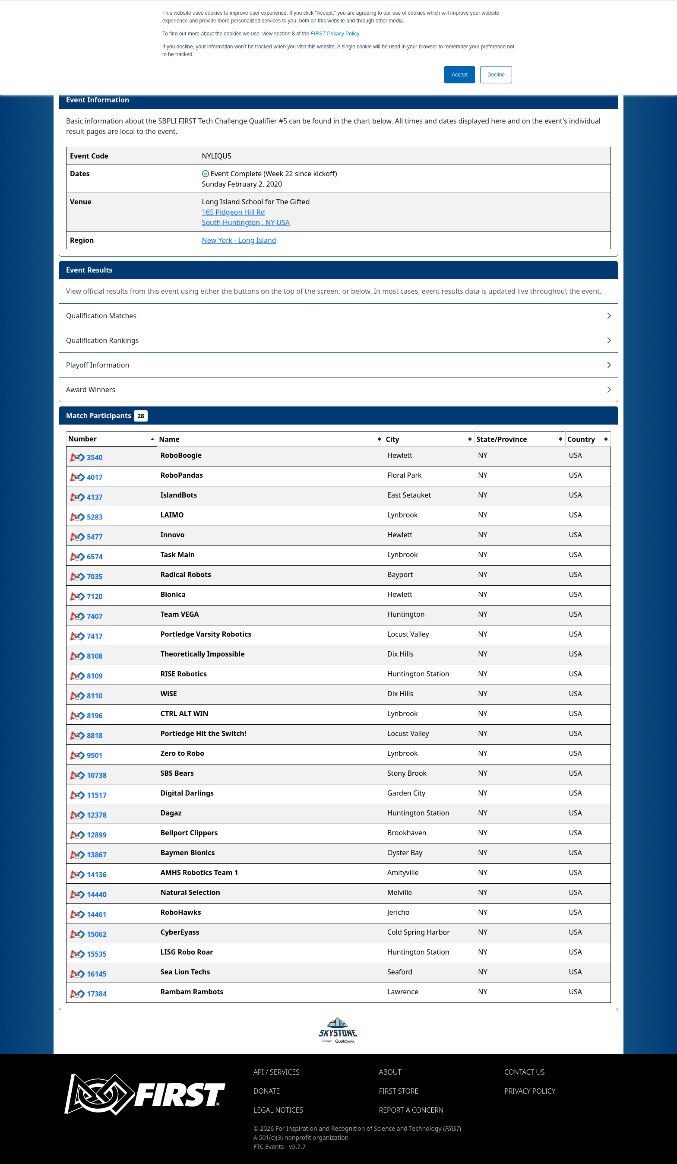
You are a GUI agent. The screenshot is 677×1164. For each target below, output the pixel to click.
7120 (86, 596)
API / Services (276, 1072)
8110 (86, 696)
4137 (86, 497)
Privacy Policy (335, 34)
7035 (86, 576)
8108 (86, 656)
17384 (88, 994)
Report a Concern (411, 1110)
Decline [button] (496, 75)
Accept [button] (460, 75)
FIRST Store (399, 1091)
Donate (266, 1091)
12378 (88, 815)
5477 (86, 537)
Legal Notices (278, 1110)
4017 (86, 477)
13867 (88, 855)
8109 (86, 676)
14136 (88, 874)
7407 (86, 616)
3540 (86, 457)
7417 (86, 636)
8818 (86, 735)
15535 (88, 954)
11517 (88, 795)
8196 (86, 715)
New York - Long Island (239, 240)
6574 (86, 556)
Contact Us (524, 1072)
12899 (88, 835)
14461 (88, 914)
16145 (88, 974)
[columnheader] (111, 439)
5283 (86, 517)
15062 (88, 934)
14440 (88, 894)
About (390, 1072)
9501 (86, 755)
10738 (88, 775)
